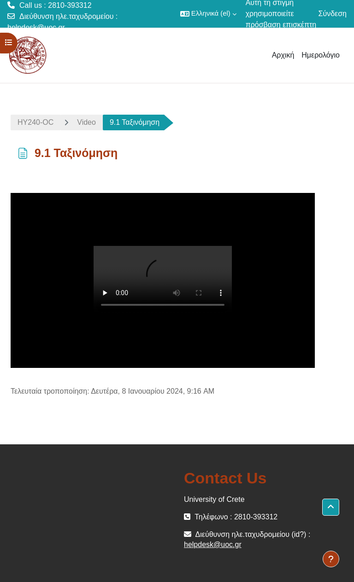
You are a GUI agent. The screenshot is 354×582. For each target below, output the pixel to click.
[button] (208, 14)
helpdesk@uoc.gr (36, 27)
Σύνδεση (333, 13)
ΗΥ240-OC (35, 122)
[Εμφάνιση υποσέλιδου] (331, 559)
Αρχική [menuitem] (283, 55)
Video (86, 122)
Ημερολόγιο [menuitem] (320, 55)
